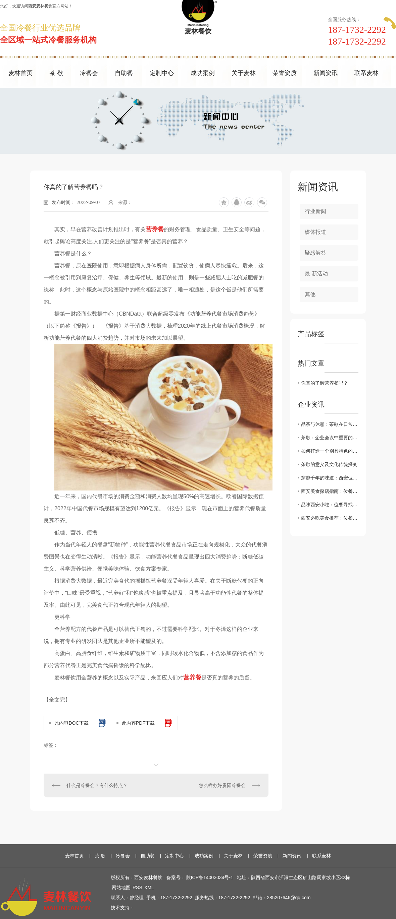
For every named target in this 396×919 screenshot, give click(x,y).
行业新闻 (315, 211)
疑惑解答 (315, 253)
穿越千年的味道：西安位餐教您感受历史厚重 (329, 477)
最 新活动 (316, 273)
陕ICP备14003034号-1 (209, 877)
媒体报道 (315, 232)
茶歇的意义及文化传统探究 (329, 464)
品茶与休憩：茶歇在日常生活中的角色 (329, 424)
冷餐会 (89, 73)
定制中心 (162, 73)
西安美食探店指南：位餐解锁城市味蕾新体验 (329, 491)
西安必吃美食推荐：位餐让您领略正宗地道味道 (329, 518)
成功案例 (203, 73)
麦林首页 (20, 73)
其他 (310, 294)
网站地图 (121, 887)
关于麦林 (244, 73)
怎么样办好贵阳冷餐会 (222, 785)
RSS (137, 887)
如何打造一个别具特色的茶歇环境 (329, 451)
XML (149, 887)
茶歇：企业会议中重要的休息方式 (329, 437)
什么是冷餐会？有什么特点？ (97, 785)
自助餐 (124, 73)
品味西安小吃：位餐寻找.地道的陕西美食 (329, 504)
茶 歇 (56, 73)
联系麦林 (366, 73)
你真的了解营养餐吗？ (324, 383)
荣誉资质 (285, 73)
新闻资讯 (325, 73)
